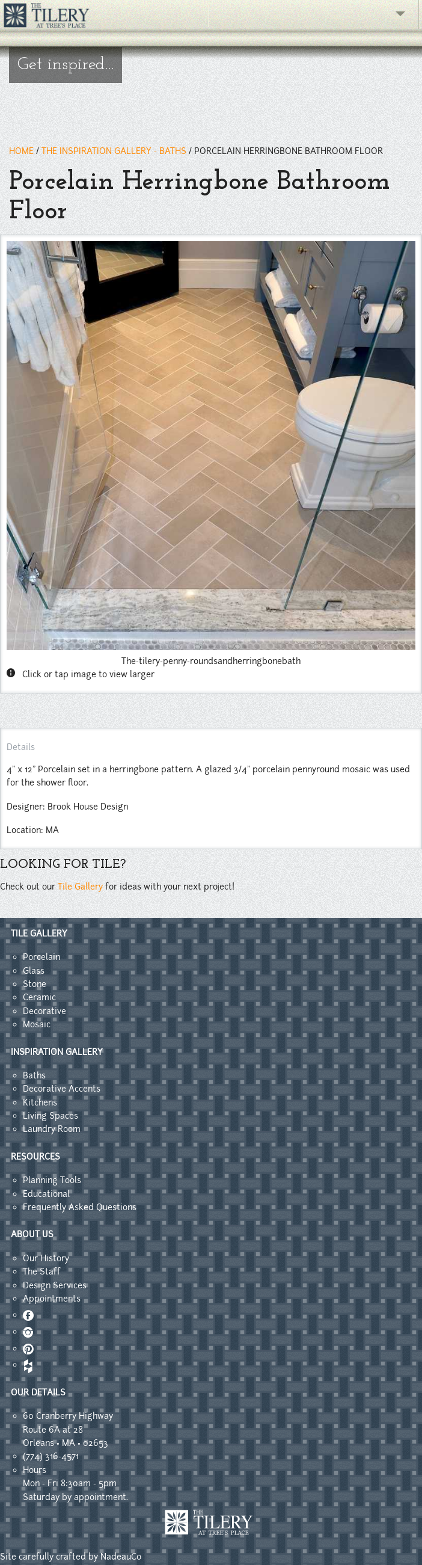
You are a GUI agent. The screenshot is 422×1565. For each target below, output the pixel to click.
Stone (34, 984)
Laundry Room (52, 1129)
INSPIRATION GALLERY (57, 1052)
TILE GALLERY (39, 933)
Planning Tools (52, 1180)
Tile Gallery (80, 886)
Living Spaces (50, 1115)
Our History (46, 1258)
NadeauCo (120, 1556)
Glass (33, 970)
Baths (34, 1075)
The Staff (42, 1271)
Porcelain (41, 957)
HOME (21, 151)
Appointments (52, 1298)
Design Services (55, 1285)
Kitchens (40, 1102)
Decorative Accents (61, 1088)
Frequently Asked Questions (79, 1207)
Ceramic (39, 997)
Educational (46, 1193)
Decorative (44, 1011)
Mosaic (36, 1024)
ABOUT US (32, 1234)
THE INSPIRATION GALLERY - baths (113, 151)
